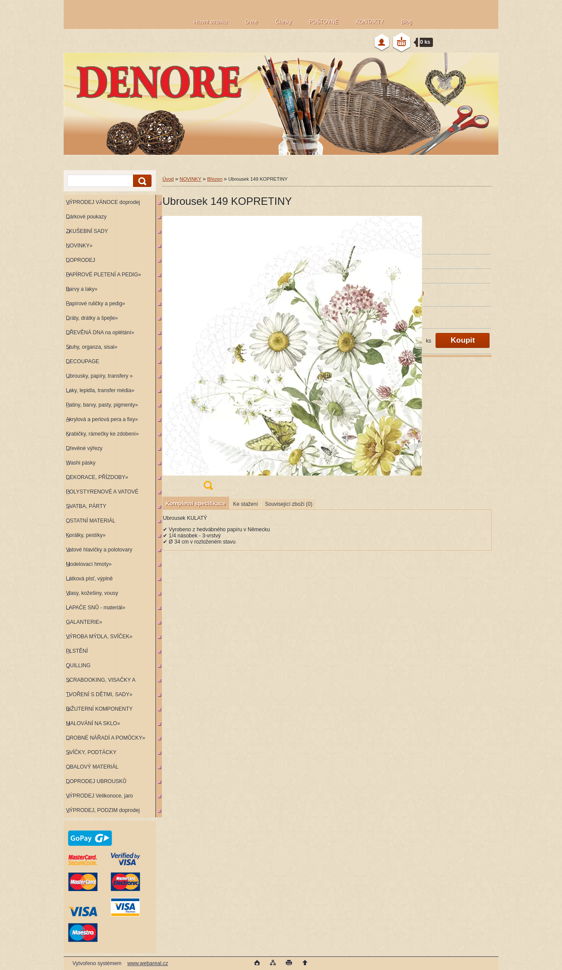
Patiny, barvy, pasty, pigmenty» (102, 405)
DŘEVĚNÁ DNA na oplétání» (100, 332)
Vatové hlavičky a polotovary (99, 550)
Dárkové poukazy (86, 217)
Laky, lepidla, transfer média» (100, 390)
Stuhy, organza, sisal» (91, 347)
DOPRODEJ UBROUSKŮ (96, 781)
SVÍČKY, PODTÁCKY (91, 752)
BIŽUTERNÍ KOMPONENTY (99, 709)
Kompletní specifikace (196, 503)
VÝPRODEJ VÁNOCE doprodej (103, 202)
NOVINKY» (79, 246)
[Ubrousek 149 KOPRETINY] (208, 356)
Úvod (168, 179)
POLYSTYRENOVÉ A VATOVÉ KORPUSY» (101, 494)
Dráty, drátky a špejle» (92, 318)
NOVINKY (190, 179)
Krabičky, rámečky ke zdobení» (102, 434)
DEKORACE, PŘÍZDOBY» (97, 477)
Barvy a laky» (81, 289)
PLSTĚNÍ (77, 651)
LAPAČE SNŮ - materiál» (95, 608)
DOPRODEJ (80, 260)
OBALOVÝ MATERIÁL (92, 767)
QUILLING (78, 665)
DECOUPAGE (82, 361)
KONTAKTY (370, 22)
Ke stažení (245, 504)
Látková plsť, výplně (89, 579)
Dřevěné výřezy (84, 448)
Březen (215, 179)
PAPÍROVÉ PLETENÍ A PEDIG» (103, 275)
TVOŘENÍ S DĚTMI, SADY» (99, 694)
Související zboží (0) (288, 504)
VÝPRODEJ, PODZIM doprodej (103, 810)
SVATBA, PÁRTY (86, 506)
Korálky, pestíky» (85, 535)
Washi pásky (81, 463)
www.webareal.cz (147, 963)
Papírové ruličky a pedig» (95, 304)
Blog (406, 22)
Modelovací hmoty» (89, 564)
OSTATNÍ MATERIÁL (90, 521)
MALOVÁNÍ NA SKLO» (93, 723)
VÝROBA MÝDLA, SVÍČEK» (99, 637)
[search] (141, 181)
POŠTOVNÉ (323, 22)
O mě (251, 22)
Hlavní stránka (210, 22)
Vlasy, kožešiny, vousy (92, 593)
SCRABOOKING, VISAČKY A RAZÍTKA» (99, 682)
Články (283, 22)
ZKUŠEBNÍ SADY (87, 231)
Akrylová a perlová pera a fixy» (102, 419)
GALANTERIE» (84, 622)
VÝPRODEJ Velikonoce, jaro (99, 796)
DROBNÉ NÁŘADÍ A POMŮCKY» (105, 738)
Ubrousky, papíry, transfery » (99, 376)
